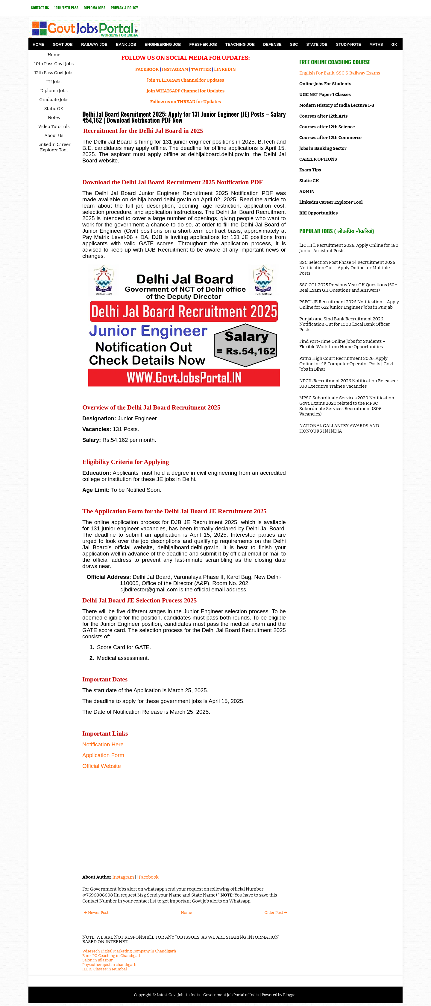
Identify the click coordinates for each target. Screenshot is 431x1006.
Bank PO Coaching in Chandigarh (112, 955)
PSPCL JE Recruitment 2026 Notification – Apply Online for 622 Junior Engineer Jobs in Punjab (349, 304)
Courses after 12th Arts (323, 116)
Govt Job (63, 44)
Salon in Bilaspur (97, 960)
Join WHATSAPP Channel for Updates (185, 91)
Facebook (149, 877)
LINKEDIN (225, 69)
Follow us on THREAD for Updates (185, 101)
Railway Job (94, 44)
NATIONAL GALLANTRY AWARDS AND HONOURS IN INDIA (339, 428)
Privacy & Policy (124, 7)
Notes (54, 117)
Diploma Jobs (94, 7)
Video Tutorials (54, 126)
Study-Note (348, 44)
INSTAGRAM (175, 69)
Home (38, 44)
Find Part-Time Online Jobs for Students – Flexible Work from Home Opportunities (342, 344)
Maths (376, 44)
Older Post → (276, 912)
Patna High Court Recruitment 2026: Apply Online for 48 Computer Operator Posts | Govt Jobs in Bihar (346, 364)
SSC (294, 44)
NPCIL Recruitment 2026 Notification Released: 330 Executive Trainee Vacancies (348, 383)
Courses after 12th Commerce (330, 137)
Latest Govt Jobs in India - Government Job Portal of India (208, 995)
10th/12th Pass (66, 7)
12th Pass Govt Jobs (53, 72)
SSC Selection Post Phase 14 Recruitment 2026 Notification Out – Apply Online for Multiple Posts (347, 268)
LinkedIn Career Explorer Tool (54, 147)
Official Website (101, 766)
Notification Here (103, 744)
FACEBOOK (147, 69)
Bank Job (126, 44)
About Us (53, 135)
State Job (316, 44)
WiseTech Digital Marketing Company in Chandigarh (129, 951)
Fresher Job (203, 44)
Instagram (123, 877)
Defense (272, 44)
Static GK (54, 108)
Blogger (290, 995)
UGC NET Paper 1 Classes (325, 94)
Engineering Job (163, 44)
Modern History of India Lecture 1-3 (336, 105)
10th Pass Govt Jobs (54, 63)
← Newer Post (96, 912)
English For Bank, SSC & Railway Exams (339, 73)
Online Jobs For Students (325, 83)
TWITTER (201, 69)
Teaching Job (240, 44)
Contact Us (40, 7)
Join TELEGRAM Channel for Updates (185, 80)
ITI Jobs (54, 81)
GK (394, 44)
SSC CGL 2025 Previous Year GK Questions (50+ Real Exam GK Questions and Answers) (348, 287)
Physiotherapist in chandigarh (109, 964)
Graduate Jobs (54, 99)
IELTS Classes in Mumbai (104, 969)
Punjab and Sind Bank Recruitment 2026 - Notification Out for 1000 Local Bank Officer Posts (344, 324)
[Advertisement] (184, 826)
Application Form (103, 755)
